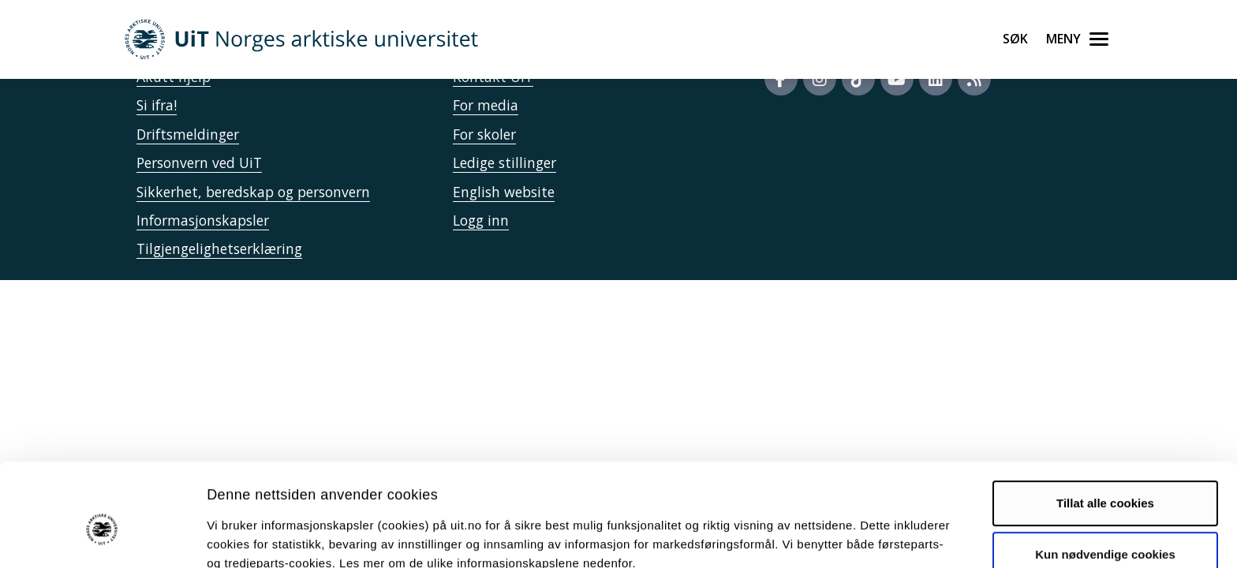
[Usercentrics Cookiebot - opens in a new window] (102, 537)
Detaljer (840, 537)
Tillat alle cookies (1105, 426)
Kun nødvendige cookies (1105, 477)
